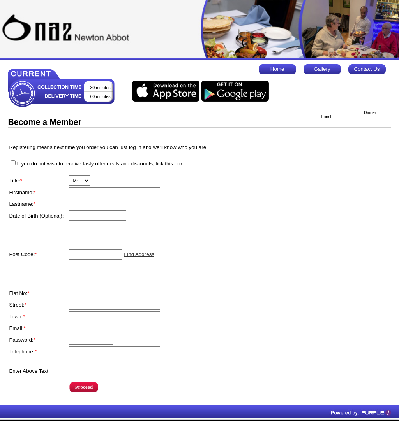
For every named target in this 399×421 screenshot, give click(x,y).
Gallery (322, 69)
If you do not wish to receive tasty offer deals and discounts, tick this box (100, 164)
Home (277, 69)
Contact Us (367, 69)
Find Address (139, 254)
